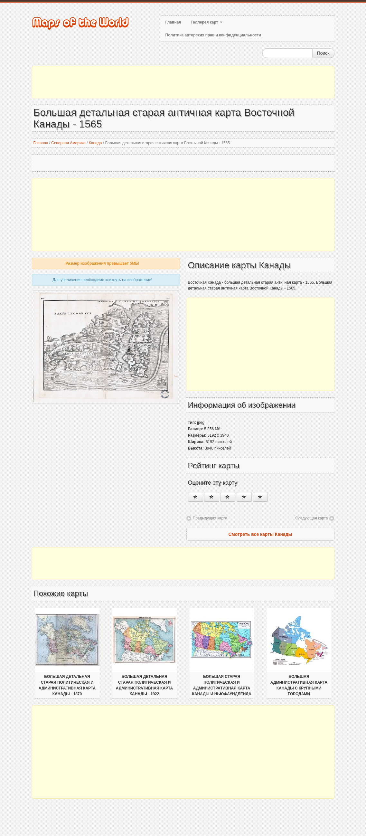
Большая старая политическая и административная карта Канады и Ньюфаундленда (221, 685)
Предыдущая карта (210, 518)
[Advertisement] (183, 82)
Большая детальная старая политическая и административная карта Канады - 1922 (144, 685)
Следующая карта (311, 518)
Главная (173, 22)
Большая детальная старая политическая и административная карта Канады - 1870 (67, 685)
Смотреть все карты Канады (260, 534)
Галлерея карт (206, 22)
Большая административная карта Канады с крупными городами (298, 685)
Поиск (323, 53)
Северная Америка (68, 143)
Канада (95, 143)
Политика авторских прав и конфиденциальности (213, 35)
